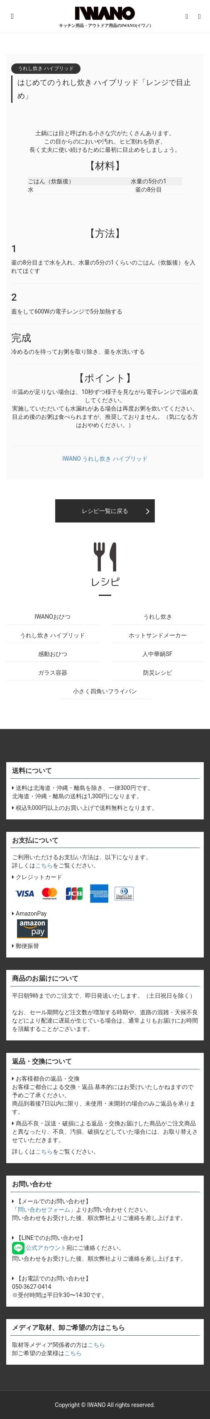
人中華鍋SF (157, 654)
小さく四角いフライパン (105, 691)
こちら (44, 865)
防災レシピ (157, 672)
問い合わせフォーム (44, 1209)
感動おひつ (52, 654)
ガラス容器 (52, 672)
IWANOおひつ (52, 616)
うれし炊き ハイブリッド (52, 635)
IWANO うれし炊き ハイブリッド (105, 458)
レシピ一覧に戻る (105, 511)
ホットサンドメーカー (158, 635)
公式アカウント (39, 1247)
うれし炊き (157, 616)
